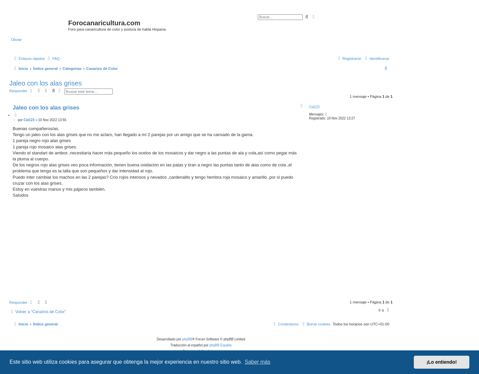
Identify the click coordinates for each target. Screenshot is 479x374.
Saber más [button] (257, 362)
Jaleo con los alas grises (45, 83)
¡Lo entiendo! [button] (441, 362)
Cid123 (314, 107)
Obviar (16, 40)
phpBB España (220, 345)
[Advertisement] (208, 250)
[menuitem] (53, 59)
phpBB (187, 339)
